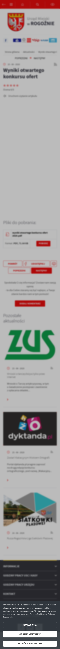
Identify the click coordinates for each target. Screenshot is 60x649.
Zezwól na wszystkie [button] (30, 643)
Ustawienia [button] (30, 625)
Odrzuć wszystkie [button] (30, 634)
